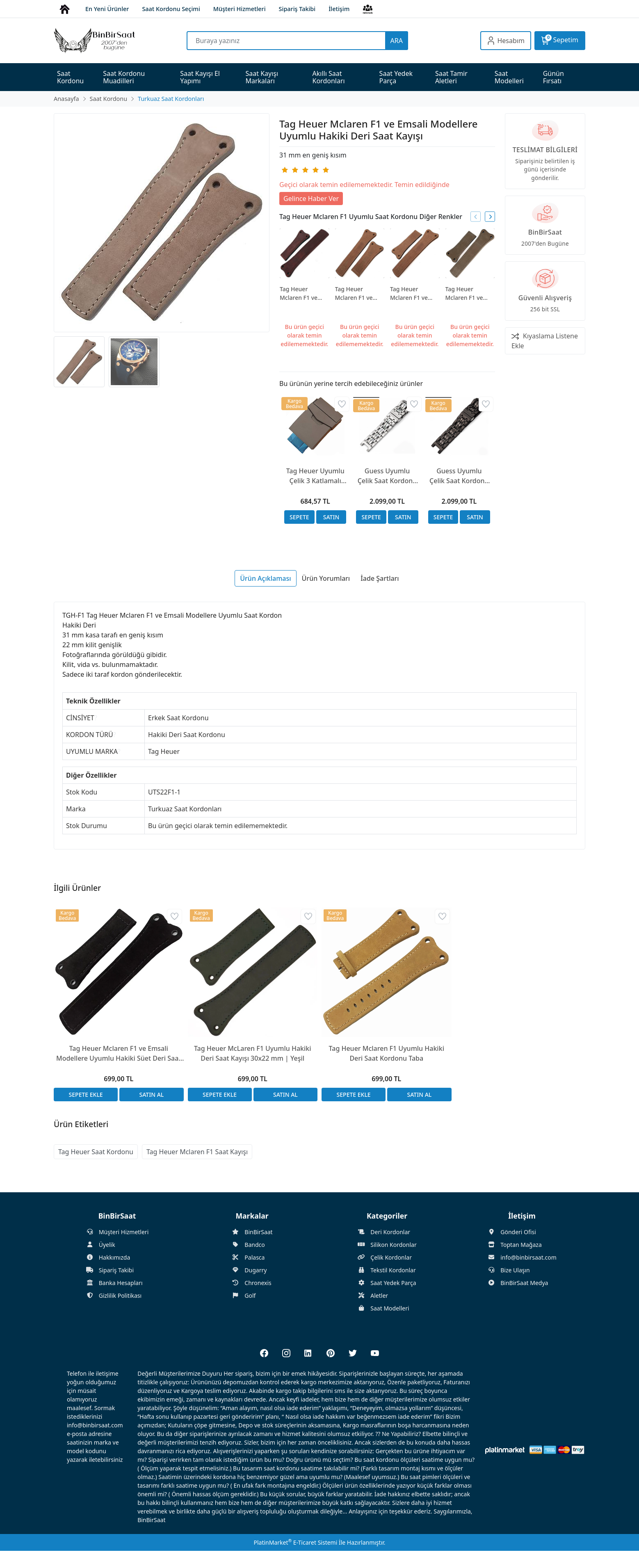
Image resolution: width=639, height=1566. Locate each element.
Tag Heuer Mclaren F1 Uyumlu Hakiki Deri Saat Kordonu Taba (386, 1053)
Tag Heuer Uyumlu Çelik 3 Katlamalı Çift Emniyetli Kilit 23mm (315, 476)
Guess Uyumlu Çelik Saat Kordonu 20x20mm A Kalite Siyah (459, 476)
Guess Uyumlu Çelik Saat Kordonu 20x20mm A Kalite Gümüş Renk (387, 476)
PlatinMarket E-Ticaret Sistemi (295, 1542)
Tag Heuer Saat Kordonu (95, 1151)
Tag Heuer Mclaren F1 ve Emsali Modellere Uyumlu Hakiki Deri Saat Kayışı (303, 293)
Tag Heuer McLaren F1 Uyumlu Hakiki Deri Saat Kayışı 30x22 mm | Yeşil (252, 1053)
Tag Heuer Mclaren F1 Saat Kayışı (197, 1151)
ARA (396, 40)
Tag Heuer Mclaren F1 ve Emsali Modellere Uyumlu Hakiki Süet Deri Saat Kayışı (118, 1053)
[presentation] (475, 217)
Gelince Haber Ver (311, 198)
